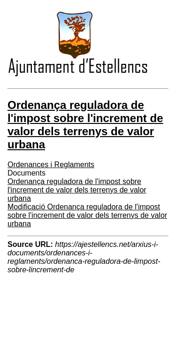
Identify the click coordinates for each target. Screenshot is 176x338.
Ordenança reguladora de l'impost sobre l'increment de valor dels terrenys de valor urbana (77, 189)
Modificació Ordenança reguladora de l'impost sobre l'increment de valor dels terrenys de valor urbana (87, 215)
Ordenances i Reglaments (51, 165)
